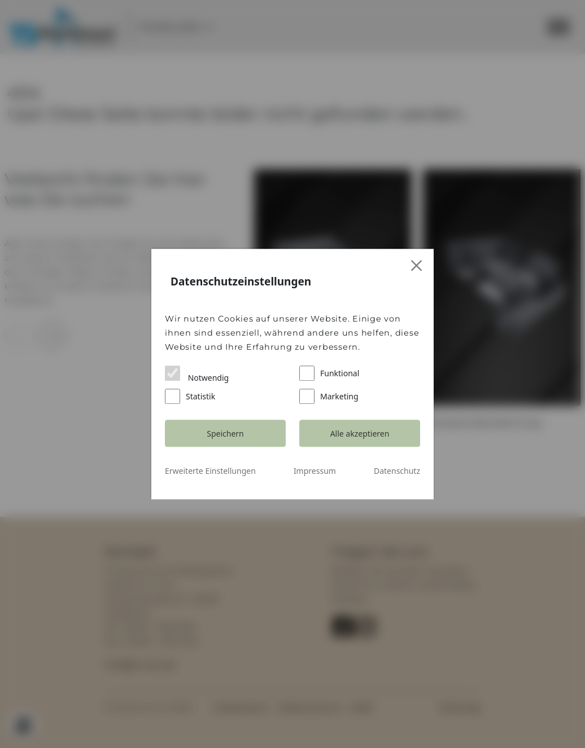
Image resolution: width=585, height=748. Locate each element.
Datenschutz (397, 470)
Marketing (329, 396)
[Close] (417, 266)
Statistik (190, 396)
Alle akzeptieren (360, 433)
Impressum (315, 470)
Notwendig (197, 374)
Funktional (329, 373)
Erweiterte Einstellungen (210, 470)
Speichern (225, 433)
